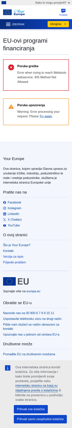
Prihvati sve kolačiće (31, 409)
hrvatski (63, 12)
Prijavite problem (14, 262)
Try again (45, 116)
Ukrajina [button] (58, 24)
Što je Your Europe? (16, 245)
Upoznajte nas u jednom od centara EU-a (31, 334)
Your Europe (13, 159)
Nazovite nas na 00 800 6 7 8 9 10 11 (28, 313)
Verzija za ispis (13, 256)
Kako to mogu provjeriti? (53, 2)
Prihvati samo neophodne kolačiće (40, 419)
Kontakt (8, 250)
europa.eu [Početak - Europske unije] (33, 291)
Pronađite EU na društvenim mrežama (29, 354)
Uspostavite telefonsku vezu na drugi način (32, 318)
